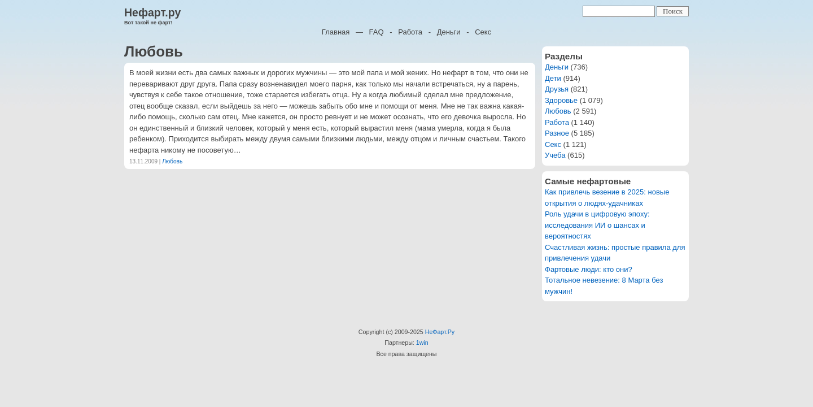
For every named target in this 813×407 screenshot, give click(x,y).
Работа (410, 32)
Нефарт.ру (152, 12)
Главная (335, 32)
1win (422, 342)
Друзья (557, 89)
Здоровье (561, 100)
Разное (557, 133)
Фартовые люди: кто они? (588, 269)
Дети (553, 78)
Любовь (172, 161)
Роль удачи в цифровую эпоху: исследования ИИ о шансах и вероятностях (597, 225)
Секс (483, 32)
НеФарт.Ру (439, 331)
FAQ (376, 32)
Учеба (555, 155)
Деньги (449, 32)
